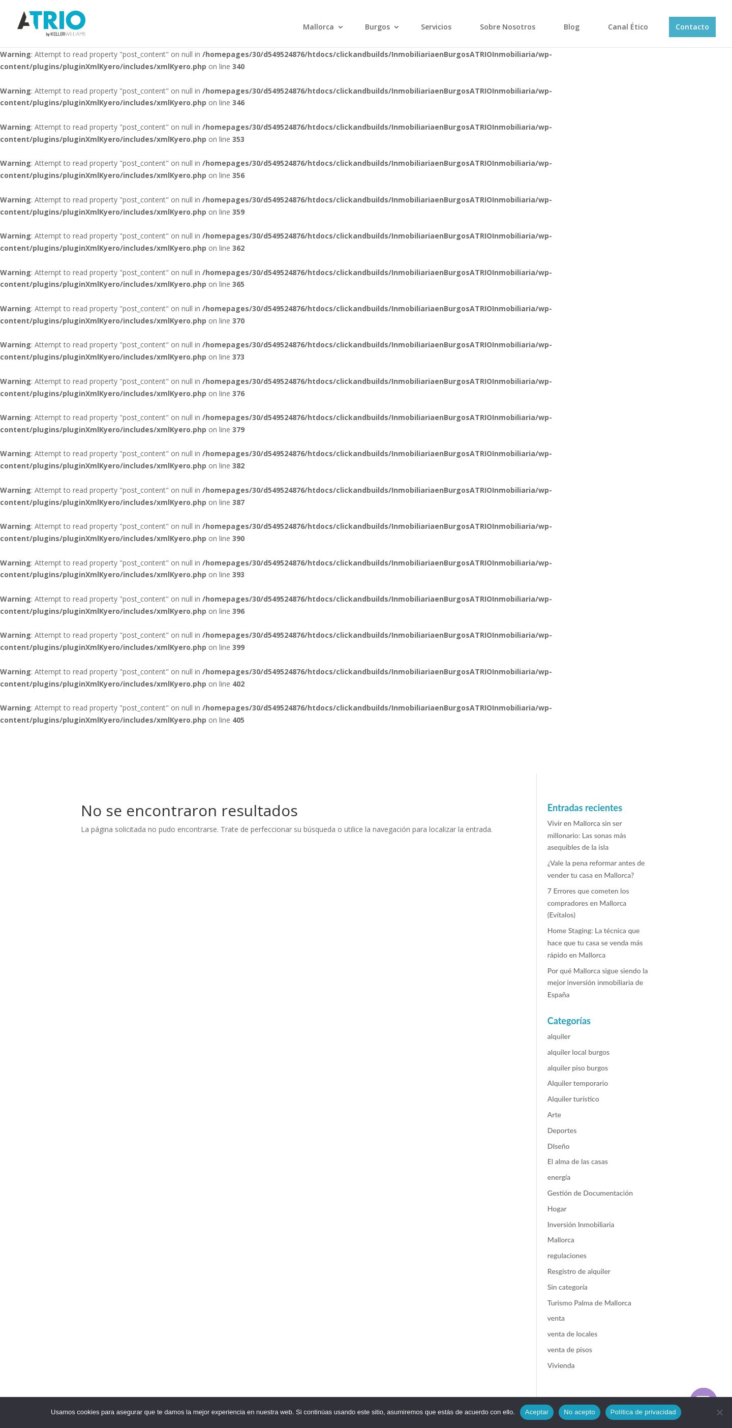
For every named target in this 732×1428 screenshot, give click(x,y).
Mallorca (318, 27)
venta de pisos (569, 1349)
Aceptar (537, 1412)
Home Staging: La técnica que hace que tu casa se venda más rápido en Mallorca (595, 942)
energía (558, 1177)
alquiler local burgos (578, 1052)
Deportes (561, 1130)
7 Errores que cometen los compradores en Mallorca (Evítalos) (588, 902)
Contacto (692, 27)
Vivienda (561, 1365)
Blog (572, 27)
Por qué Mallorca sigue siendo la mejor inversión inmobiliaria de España (597, 982)
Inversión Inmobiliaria (581, 1224)
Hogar (557, 1208)
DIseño (558, 1146)
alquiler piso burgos (577, 1067)
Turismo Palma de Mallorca (589, 1302)
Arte (554, 1114)
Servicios (436, 27)
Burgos (377, 27)
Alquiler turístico (573, 1098)
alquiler (558, 1036)
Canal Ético (628, 27)
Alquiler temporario (577, 1083)
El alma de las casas (577, 1161)
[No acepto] (719, 1412)
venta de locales (572, 1333)
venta (556, 1318)
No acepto (579, 1412)
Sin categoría (567, 1287)
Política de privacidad (643, 1412)
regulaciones (567, 1255)
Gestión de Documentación (590, 1192)
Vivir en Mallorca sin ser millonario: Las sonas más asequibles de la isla (586, 835)
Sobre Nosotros (507, 27)
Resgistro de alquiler (579, 1271)
